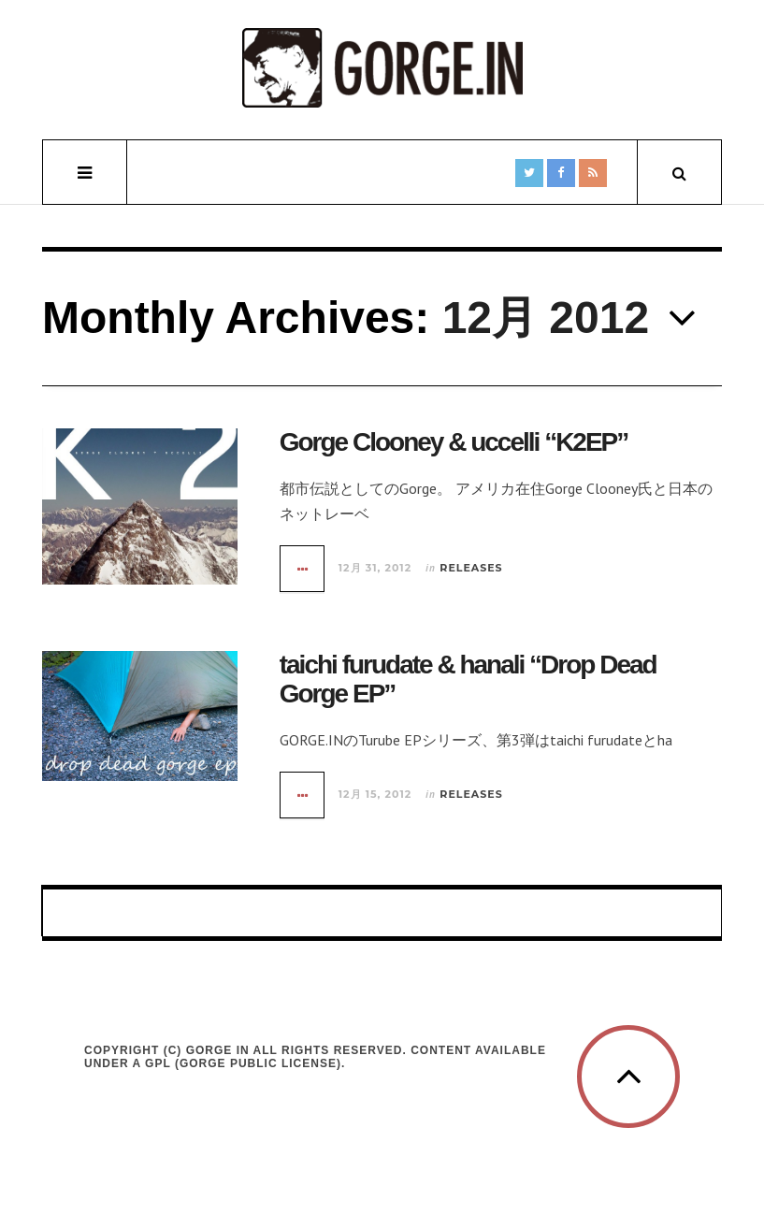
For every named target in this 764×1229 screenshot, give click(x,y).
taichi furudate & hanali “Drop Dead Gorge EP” (468, 679)
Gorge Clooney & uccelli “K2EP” (454, 441)
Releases (471, 567)
